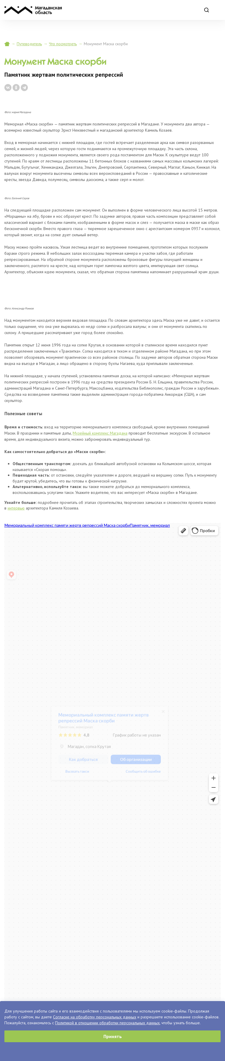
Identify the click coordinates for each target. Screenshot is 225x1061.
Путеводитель (29, 43)
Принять (112, 1036)
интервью (16, 508)
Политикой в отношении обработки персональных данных (107, 1022)
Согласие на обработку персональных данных (94, 1017)
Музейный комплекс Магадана (100, 433)
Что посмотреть (63, 43)
